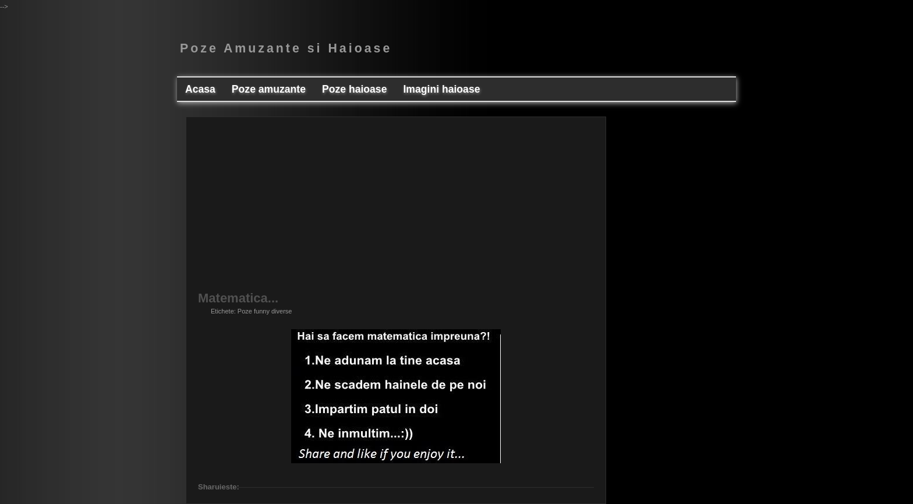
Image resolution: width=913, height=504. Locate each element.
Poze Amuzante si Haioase (286, 48)
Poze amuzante (269, 89)
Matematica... (238, 298)
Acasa (200, 89)
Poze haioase (354, 89)
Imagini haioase (441, 89)
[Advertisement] (396, 210)
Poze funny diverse (265, 311)
